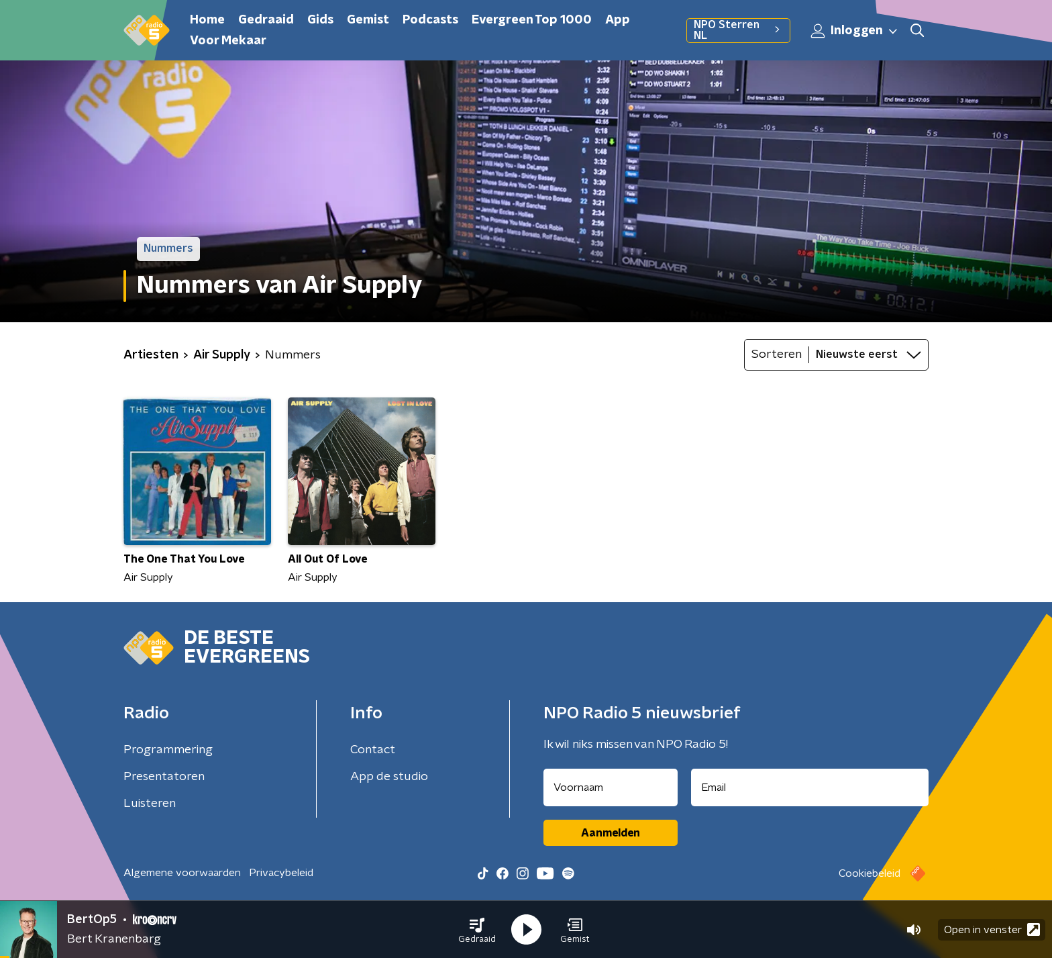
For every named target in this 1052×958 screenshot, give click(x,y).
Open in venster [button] (992, 929)
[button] (477, 929)
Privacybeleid (281, 872)
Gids (320, 20)
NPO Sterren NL (738, 30)
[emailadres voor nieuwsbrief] (810, 787)
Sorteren (776, 354)
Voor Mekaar (228, 41)
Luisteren (149, 804)
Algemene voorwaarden (182, 872)
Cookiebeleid (869, 873)
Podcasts (430, 20)
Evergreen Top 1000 (532, 20)
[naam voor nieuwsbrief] (610, 787)
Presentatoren (164, 777)
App (617, 20)
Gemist (368, 20)
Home (207, 20)
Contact (372, 750)
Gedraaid (266, 20)
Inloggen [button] (854, 30)
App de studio (389, 777)
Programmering (168, 750)
